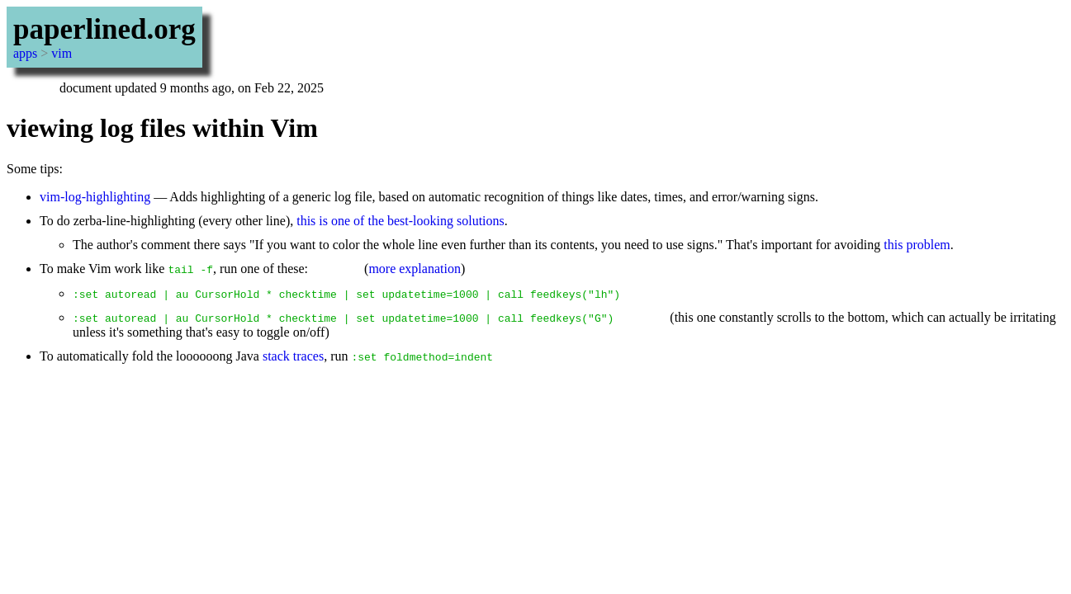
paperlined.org (104, 29)
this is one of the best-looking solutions (400, 221)
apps (25, 53)
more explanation (414, 269)
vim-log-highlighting (95, 197)
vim (61, 53)
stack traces (293, 356)
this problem (917, 245)
